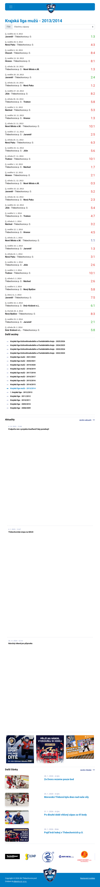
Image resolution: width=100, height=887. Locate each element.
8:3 (93, 314)
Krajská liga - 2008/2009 (20, 408)
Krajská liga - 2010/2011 (20, 400)
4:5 (93, 232)
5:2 (93, 191)
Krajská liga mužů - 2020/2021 (23, 361)
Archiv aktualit (87, 420)
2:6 (93, 265)
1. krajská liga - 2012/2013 (21, 392)
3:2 (93, 224)
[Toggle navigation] (10, 6)
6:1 (93, 305)
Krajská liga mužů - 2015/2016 (23, 380)
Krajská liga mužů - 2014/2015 (23, 384)
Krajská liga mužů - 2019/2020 (23, 365)
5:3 (93, 110)
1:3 (93, 36)
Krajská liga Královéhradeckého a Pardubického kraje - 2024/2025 (37, 345)
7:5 (93, 297)
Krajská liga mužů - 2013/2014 (23, 388)
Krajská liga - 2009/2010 (20, 404)
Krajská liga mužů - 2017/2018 (23, 373)
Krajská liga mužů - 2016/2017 (23, 377)
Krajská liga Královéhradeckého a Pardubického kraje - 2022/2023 (37, 353)
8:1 (93, 61)
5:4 (93, 208)
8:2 (93, 94)
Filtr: (9, 26)
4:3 (93, 45)
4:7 (93, 216)
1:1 (93, 240)
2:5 (93, 134)
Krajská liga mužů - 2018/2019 (23, 369)
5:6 (93, 151)
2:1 (93, 175)
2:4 (93, 77)
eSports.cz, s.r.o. (20, 881)
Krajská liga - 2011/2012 (20, 396)
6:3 (93, 142)
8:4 (93, 53)
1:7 (93, 167)
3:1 (93, 257)
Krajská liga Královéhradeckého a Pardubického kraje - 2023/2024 (37, 349)
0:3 (93, 183)
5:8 (93, 102)
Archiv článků (87, 770)
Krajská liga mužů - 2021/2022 (23, 357)
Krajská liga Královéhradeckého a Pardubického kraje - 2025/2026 (37, 341)
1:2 (93, 85)
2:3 (93, 199)
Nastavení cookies (87, 878)
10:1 (92, 126)
